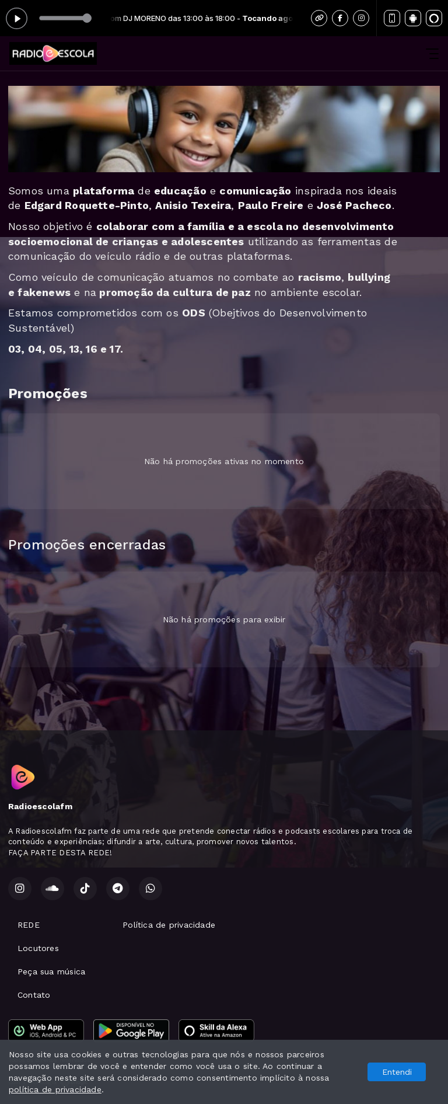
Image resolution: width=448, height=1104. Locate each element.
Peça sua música (51, 971)
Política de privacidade (169, 924)
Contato (34, 994)
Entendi (397, 1072)
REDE (29, 924)
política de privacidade (55, 1089)
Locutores (38, 948)
